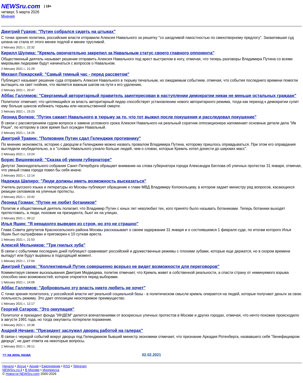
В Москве (32, 370)
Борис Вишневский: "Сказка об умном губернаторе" (56, 159)
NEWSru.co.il (12, 370)
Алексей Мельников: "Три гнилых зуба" (43, 245)
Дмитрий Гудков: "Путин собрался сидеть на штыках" (58, 31)
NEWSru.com (20, 6)
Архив (34, 366)
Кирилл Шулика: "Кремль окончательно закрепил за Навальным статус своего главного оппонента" (107, 53)
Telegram (80, 366)
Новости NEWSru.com (23, 374)
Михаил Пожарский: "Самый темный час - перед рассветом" (65, 74)
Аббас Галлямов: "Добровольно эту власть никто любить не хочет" (73, 287)
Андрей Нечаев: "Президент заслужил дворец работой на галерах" (72, 330)
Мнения (8, 16)
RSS (66, 366)
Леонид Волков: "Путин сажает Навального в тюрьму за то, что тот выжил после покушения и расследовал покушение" (129, 117)
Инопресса (51, 370)
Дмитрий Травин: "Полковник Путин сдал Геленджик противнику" (71, 138)
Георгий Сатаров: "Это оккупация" (37, 309)
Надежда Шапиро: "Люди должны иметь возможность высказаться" (73, 181)
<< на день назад (17, 355)
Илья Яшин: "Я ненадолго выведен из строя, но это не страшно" (69, 223)
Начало (8, 366)
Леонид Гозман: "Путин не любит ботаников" (49, 202)
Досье (21, 366)
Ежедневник (51, 366)
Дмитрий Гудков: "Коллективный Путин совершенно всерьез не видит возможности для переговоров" (110, 266)
